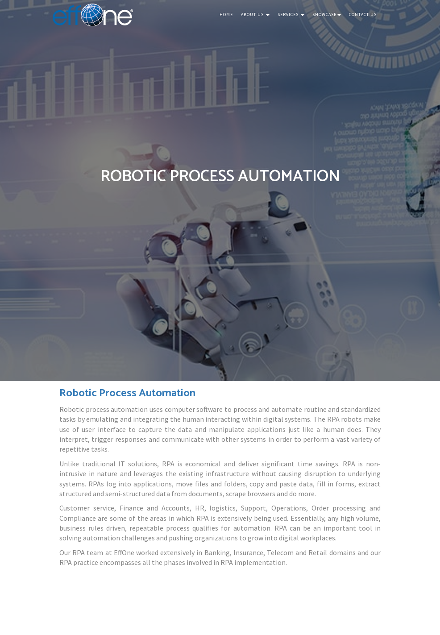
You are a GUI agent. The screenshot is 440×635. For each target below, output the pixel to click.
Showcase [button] (326, 14)
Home (226, 14)
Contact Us (363, 14)
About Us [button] (255, 14)
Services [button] (291, 14)
